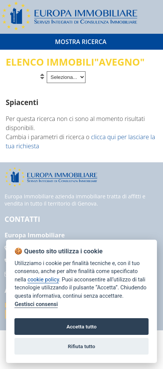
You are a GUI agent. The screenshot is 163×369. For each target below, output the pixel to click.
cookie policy (43, 279)
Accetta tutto (81, 326)
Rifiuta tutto (81, 346)
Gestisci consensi (36, 304)
